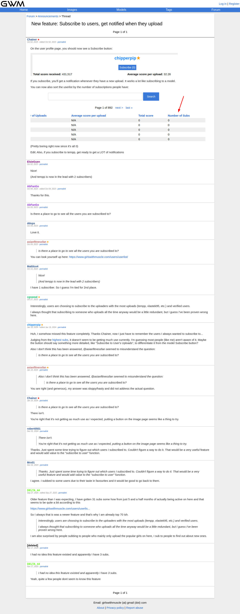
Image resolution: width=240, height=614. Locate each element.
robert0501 (34, 428)
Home (24, 9)
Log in (223, 3)
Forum (216, 9)
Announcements (48, 16)
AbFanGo (33, 186)
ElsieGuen (33, 161)
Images (72, 9)
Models (121, 9)
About (100, 607)
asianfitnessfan (36, 241)
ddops (31, 223)
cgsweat (32, 296)
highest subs (60, 339)
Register (234, 3)
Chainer (32, 39)
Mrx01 (31, 462)
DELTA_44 (33, 490)
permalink (62, 42)
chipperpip (34, 324)
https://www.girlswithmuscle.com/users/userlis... (60, 508)
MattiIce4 (32, 266)
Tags (169, 9)
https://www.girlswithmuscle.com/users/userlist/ (98, 256)
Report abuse (134, 607)
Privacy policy (115, 607)
